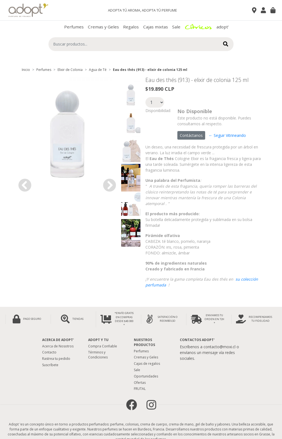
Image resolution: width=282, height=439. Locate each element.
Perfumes (74, 27)
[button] (24, 185)
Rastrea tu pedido (56, 358)
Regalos (131, 27)
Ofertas (140, 382)
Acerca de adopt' (58, 339)
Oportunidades (146, 376)
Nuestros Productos (144, 342)
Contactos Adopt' (197, 339)
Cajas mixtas (155, 27)
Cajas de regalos (147, 363)
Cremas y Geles (103, 27)
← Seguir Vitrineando (227, 135)
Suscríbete (50, 365)
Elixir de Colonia (70, 69)
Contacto (49, 352)
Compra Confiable (102, 346)
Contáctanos (191, 135)
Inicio (26, 69)
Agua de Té (98, 69)
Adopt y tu (98, 339)
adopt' (222, 27)
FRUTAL (140, 388)
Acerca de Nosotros (58, 346)
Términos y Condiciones (98, 355)
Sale (176, 27)
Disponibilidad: (158, 110)
